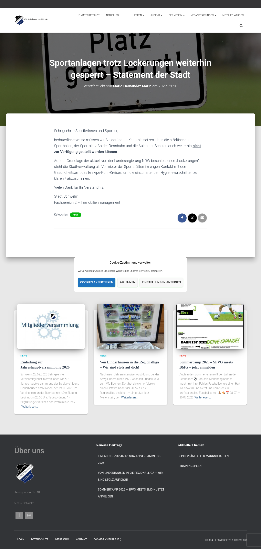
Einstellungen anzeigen (161, 282)
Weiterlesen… (29, 406)
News (76, 214)
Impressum (62, 539)
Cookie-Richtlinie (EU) (107, 539)
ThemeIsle (240, 539)
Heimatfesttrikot (88, 15)
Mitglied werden (233, 15)
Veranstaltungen (203, 15)
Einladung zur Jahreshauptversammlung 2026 (129, 459)
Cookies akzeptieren (96, 282)
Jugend (157, 15)
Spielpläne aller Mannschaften (204, 456)
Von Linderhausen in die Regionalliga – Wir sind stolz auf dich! (130, 476)
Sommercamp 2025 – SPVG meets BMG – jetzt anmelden (131, 493)
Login (20, 539)
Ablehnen (127, 282)
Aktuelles (112, 15)
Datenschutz (39, 539)
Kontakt (81, 539)
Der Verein (177, 15)
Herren (139, 15)
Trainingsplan (190, 466)
